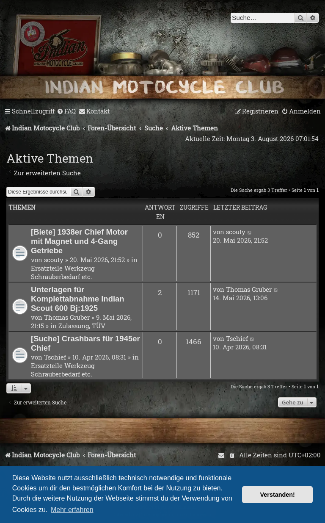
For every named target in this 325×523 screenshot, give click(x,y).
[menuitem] (66, 111)
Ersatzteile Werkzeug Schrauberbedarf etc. (62, 272)
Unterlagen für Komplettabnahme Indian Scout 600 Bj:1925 (77, 299)
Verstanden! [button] (277, 494)
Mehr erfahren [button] (72, 509)
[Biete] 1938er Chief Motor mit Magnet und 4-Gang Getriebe (79, 241)
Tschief (55, 357)
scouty (53, 259)
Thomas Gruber (67, 317)
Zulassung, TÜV (81, 325)
